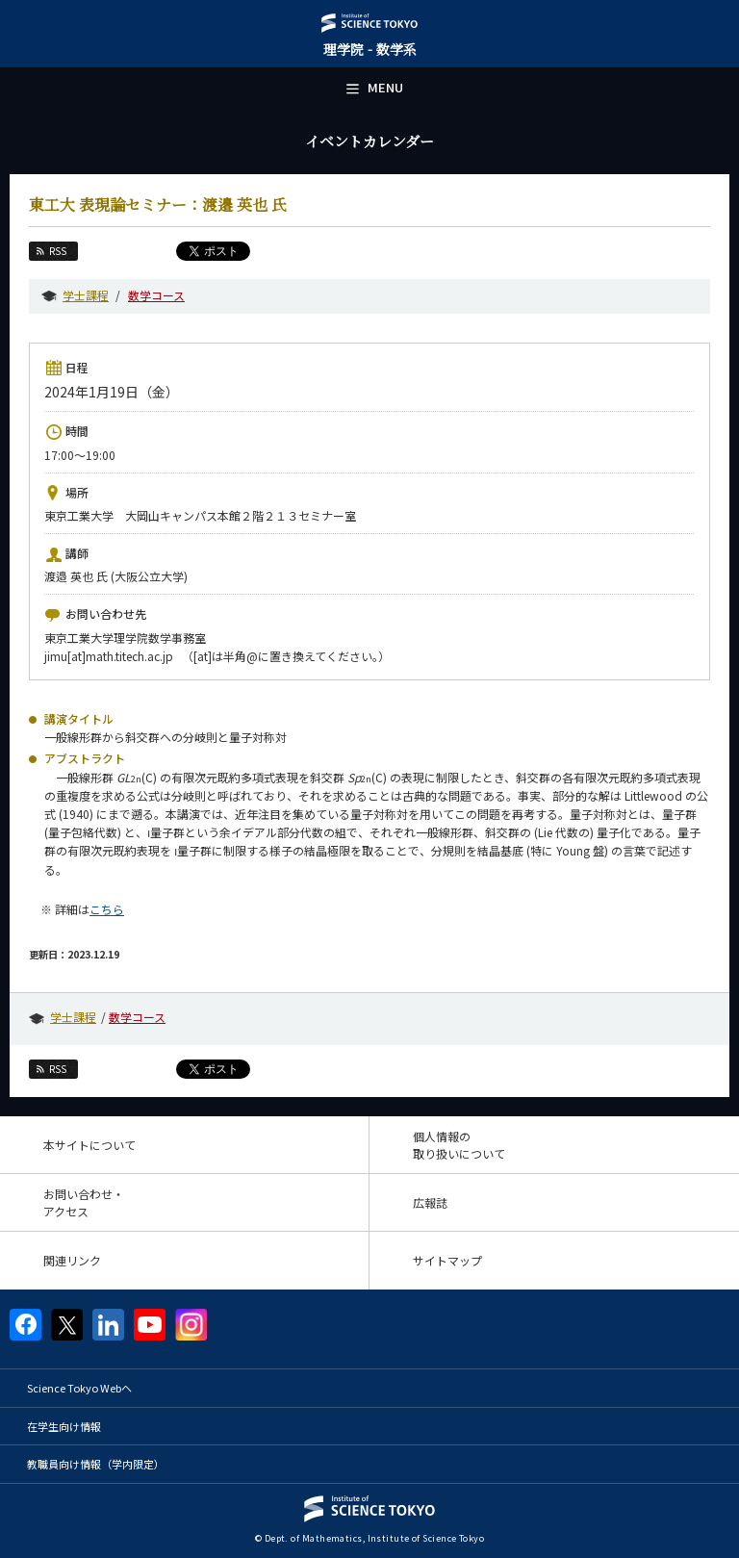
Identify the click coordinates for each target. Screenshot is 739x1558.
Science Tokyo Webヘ (79, 1387)
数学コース (156, 295)
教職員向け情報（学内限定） (96, 1463)
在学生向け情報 (64, 1426)
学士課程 (86, 295)
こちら (106, 909)
